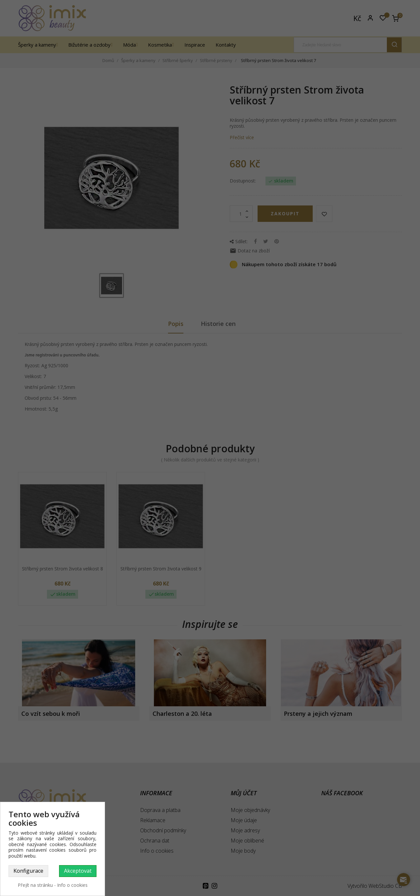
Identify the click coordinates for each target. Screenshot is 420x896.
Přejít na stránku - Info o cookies (53, 885)
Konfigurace (28, 870)
